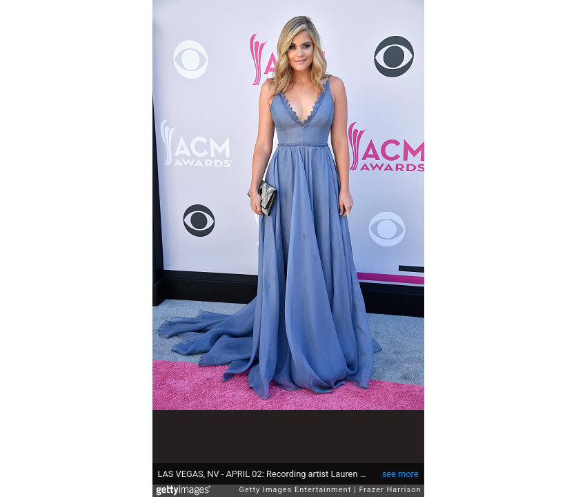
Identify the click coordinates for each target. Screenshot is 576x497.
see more (400, 474)
